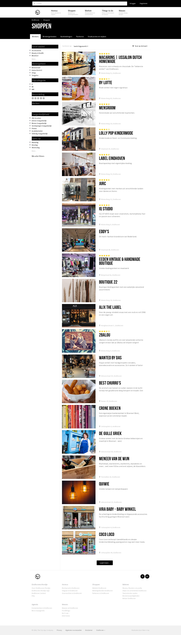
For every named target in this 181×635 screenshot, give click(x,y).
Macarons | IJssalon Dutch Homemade (120, 59)
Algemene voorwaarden (73, 630)
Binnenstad (36, 68)
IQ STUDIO (106, 208)
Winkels (35, 36)
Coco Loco (106, 534)
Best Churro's (110, 382)
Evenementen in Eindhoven (42, 608)
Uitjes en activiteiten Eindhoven (134, 591)
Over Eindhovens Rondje (41, 588)
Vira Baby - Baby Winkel (117, 509)
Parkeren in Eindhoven (100, 593)
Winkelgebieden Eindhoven (102, 591)
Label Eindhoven (112, 158)
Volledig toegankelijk (40, 134)
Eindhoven (100, 630)
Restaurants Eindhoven (70, 588)
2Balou (104, 334)
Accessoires (36, 50)
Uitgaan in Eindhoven (70, 591)
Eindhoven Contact (39, 593)
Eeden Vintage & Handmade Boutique (119, 261)
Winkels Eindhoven (99, 588)
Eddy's (104, 231)
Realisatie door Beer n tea (140, 630)
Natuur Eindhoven (129, 598)
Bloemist (35, 56)
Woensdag (36, 147)
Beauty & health (38, 53)
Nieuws (65, 604)
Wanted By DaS (110, 357)
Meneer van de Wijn (114, 458)
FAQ (33, 596)
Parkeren (80, 36)
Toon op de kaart (140, 46)
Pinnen (34, 128)
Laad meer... (105, 563)
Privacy (59, 630)
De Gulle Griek (110, 433)
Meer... (34, 59)
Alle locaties (36, 118)
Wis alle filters (38, 156)
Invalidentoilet (37, 131)
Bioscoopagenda (38, 611)
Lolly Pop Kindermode (116, 132)
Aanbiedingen (66, 36)
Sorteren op (67, 46)
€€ (33, 87)
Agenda (35, 604)
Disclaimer (88, 630)
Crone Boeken (109, 408)
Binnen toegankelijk (39, 123)
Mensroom (107, 107)
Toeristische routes (130, 593)
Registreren (143, 3)
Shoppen (96, 584)
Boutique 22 (108, 281)
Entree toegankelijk (39, 121)
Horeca (65, 584)
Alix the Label (110, 307)
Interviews (66, 616)
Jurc (102, 183)
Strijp (34, 73)
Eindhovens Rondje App (41, 591)
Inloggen (133, 3)
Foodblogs (66, 611)
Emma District (37, 70)
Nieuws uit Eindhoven (70, 608)
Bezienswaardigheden (131, 596)
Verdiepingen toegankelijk (42, 126)
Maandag (35, 142)
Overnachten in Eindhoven (72, 593)
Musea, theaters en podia (132, 588)
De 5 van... (66, 613)
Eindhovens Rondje (39, 584)
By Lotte (105, 82)
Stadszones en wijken (97, 36)
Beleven (126, 584)
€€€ (33, 89)
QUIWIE (104, 483)
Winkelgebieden (49, 36)
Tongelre (35, 75)
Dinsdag (35, 145)
